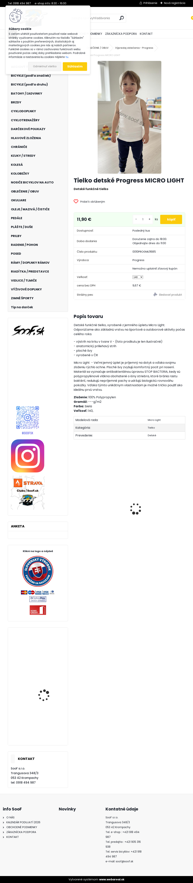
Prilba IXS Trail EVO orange (44, 692)
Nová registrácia (174, 3)
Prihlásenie (150, 3)
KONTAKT (146, 34)
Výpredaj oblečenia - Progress (134, 48)
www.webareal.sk (111, 879)
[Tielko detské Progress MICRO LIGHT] (129, 117)
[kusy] (141, 219)
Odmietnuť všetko (45, 66)
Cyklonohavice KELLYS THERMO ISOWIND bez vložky (46, 730)
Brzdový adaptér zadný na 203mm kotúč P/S (96, 521)
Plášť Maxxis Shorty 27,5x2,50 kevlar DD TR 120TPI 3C (47, 659)
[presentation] (76, 502)
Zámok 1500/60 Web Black (152, 534)
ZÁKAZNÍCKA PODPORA (121, 34)
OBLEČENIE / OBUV (98, 48)
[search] (121, 18)
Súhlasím (75, 66)
